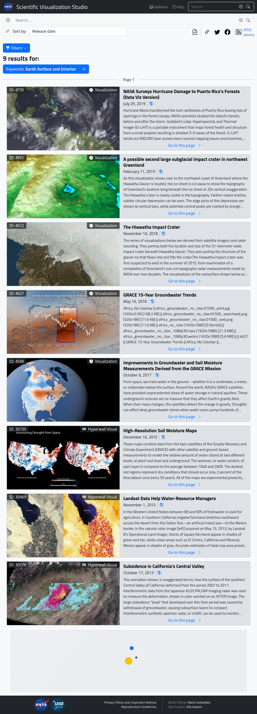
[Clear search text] (239, 6)
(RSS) (247, 29)
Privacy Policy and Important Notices (130, 703)
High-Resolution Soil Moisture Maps (160, 430)
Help (178, 7)
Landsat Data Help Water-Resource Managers (169, 498)
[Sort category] (78, 31)
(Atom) (248, 34)
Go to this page (185, 145)
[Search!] (248, 6)
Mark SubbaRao (199, 703)
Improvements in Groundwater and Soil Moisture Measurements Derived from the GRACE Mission (172, 365)
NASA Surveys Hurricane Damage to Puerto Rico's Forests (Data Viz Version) (181, 94)
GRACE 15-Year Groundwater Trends (160, 295)
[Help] (8, 20)
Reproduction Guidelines (138, 707)
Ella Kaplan (194, 707)
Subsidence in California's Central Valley (163, 566)
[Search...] (212, 6)
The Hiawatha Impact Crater (151, 227)
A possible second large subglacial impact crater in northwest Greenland (185, 162)
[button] (84, 69)
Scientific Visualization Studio (52, 6)
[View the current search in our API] (195, 32)
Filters (16, 48)
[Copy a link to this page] (207, 32)
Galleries (158, 7)
